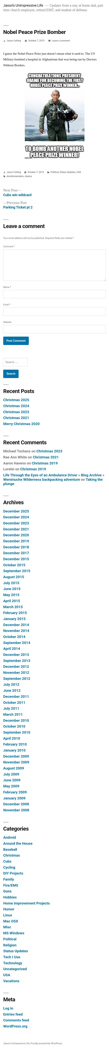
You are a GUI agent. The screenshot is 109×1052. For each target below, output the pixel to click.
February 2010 (15, 744)
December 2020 (16, 535)
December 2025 (16, 511)
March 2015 (13, 607)
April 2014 (11, 648)
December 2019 (16, 541)
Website (7, 322)
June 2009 (11, 780)
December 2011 (16, 696)
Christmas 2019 (45, 463)
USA (79, 172)
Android (9, 837)
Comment (9, 246)
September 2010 (16, 732)
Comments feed (16, 1020)
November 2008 (16, 810)
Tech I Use (11, 957)
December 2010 (16, 720)
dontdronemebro (15, 176)
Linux (7, 915)
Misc (7, 927)
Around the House (17, 843)
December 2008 (16, 804)
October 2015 (14, 565)
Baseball (10, 849)
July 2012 (11, 684)
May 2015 (11, 595)
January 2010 (14, 750)
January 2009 (14, 798)
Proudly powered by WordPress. (47, 1043)
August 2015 (13, 577)
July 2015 (11, 583)
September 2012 (16, 678)
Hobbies (10, 897)
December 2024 (16, 517)
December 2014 (16, 625)
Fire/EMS (10, 885)
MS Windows (13, 933)
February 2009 (15, 792)
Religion (10, 945)
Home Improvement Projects (26, 903)
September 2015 (16, 571)
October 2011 (14, 702)
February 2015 (15, 613)
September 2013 (16, 661)
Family (8, 879)
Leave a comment (61, 40)
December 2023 (16, 523)
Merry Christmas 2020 (21, 424)
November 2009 (16, 762)
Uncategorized (15, 969)
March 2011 (13, 714)
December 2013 (16, 655)
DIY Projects (13, 873)
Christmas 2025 (16, 400)
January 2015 (14, 619)
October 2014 (14, 637)
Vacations (11, 981)
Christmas (11, 855)
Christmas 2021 (16, 418)
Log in (8, 1008)
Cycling (9, 867)
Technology (12, 963)
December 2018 (16, 547)
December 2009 (16, 756)
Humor (8, 909)
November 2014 (16, 631)
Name (7, 287)
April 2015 (11, 601)
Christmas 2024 (16, 406)
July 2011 (11, 708)
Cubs (7, 861)
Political (55, 172)
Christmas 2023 (16, 412)
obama (28, 176)
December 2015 (16, 559)
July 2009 (11, 774)
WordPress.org (15, 1026)
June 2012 (11, 690)
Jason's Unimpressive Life (23, 5)
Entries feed (13, 1014)
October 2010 (14, 726)
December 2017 (16, 553)
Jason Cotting (14, 40)
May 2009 (11, 786)
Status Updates (68, 172)
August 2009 (13, 768)
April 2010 (11, 738)
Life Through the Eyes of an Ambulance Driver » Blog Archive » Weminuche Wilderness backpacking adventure (53, 477)
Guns (7, 891)
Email (6, 304)
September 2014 (16, 643)
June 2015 (11, 589)
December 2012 (16, 666)
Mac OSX (10, 921)
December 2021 (16, 529)
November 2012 (16, 672)
